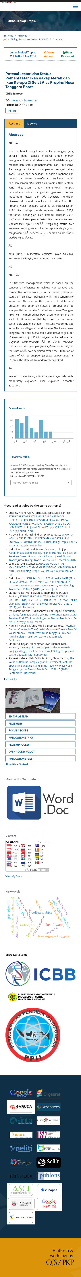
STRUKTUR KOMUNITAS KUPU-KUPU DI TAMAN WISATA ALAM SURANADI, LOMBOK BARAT (41, 538)
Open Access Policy (22, 751)
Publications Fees (20, 758)
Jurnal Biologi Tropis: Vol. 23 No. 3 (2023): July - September (41, 652)
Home (8, 35)
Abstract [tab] (14, 123)
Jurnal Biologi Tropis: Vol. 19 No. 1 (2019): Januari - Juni (41, 587)
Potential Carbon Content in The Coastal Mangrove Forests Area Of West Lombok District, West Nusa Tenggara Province (43, 629)
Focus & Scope (18, 730)
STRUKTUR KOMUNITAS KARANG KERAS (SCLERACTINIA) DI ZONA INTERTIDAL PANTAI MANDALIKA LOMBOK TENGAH (43, 600)
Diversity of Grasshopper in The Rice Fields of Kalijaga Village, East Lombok (41, 649)
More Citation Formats (25, 482)
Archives (22, 35)
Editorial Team (18, 716)
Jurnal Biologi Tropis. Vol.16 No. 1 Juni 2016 (27, 39)
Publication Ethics (21, 737)
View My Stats (13, 876)
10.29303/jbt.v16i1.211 (25, 100)
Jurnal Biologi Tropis (22, 21)
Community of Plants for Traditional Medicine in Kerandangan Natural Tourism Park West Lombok (43, 614)
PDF (13, 110)
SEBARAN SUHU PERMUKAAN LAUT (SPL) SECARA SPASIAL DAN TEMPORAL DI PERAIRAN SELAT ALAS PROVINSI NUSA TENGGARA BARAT (42, 581)
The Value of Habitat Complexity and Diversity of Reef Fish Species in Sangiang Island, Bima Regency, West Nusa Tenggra (41, 664)
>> (15, 679)
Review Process (19, 744)
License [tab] (32, 123)
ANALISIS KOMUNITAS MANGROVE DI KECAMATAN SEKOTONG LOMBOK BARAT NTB (42, 567)
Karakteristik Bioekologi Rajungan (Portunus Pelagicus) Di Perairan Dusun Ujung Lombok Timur (43, 554)
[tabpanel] (41, 260)
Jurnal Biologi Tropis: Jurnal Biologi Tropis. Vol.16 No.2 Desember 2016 (42, 558)
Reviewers (15, 723)
